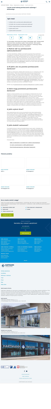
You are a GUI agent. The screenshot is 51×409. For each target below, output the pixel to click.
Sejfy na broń (21, 264)
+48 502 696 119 (25, 253)
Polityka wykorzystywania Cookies (25, 403)
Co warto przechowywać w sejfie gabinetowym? (22, 166)
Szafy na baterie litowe (22, 276)
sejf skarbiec (22, 82)
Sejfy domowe (4, 264)
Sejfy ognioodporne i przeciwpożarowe (5, 269)
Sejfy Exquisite (37, 274)
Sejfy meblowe (4, 267)
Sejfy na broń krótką (22, 267)
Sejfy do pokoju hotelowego (7, 274)
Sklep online (3, 309)
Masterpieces (37, 276)
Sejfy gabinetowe (38, 275)
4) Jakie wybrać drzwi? (13, 49)
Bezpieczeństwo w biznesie (12, 56)
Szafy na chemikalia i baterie (25, 272)
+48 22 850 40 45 (25, 251)
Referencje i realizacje (6, 300)
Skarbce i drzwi (5, 279)
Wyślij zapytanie (25, 258)
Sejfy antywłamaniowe (5, 266)
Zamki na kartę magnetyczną (7, 276)
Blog (2, 307)
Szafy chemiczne (21, 275)
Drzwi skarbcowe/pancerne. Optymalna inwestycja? (23, 168)
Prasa (2, 305)
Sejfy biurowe (37, 264)
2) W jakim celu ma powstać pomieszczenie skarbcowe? (20, 45)
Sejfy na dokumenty (38, 266)
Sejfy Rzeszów (4, 323)
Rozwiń (25, 285)
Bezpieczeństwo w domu (22, 56)
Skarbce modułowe (30, 193)
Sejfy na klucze (37, 267)
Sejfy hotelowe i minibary (7, 272)
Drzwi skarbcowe (4, 280)
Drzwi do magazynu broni (23, 268)
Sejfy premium (37, 272)
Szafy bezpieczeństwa (22, 274)
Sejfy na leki (36, 268)
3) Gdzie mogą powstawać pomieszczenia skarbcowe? (20, 47)
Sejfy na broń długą (22, 266)
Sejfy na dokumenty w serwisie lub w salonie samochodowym (25, 164)
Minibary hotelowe (5, 275)
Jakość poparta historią (6, 313)
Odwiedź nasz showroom (6, 355)
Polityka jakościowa (5, 296)
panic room (26, 101)
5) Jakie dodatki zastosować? (15, 51)
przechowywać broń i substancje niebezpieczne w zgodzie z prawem (28, 105)
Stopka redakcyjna (25, 401)
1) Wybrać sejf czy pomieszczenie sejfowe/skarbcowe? (20, 43)
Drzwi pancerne (4, 193)
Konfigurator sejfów (7, 240)
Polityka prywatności (25, 399)
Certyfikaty (3, 298)
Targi (2, 303)
